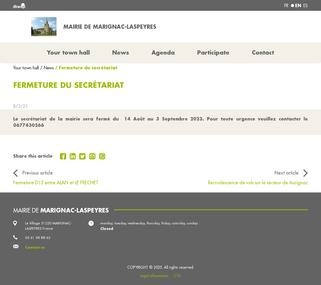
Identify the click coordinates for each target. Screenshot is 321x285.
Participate (213, 52)
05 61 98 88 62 (37, 237)
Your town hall (26, 67)
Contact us (35, 247)
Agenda (163, 52)
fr (286, 5)
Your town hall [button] (68, 52)
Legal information (154, 275)
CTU (177, 275)
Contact (263, 52)
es (305, 5)
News (120, 52)
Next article (287, 173)
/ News (47, 67)
